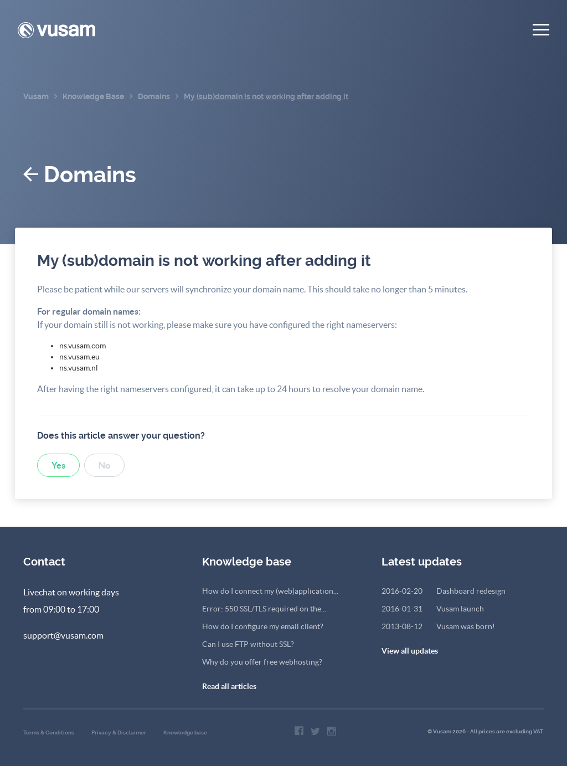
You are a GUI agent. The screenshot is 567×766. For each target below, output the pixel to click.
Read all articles (229, 686)
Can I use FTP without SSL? (248, 644)
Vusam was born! (438, 626)
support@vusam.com (63, 635)
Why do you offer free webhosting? (262, 661)
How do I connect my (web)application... (270, 591)
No (104, 465)
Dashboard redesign (444, 591)
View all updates (410, 650)
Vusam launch (433, 608)
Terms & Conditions (48, 732)
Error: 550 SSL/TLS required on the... (264, 608)
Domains (79, 175)
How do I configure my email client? (262, 626)
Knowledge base (185, 732)
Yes (58, 465)
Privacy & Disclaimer (118, 732)
